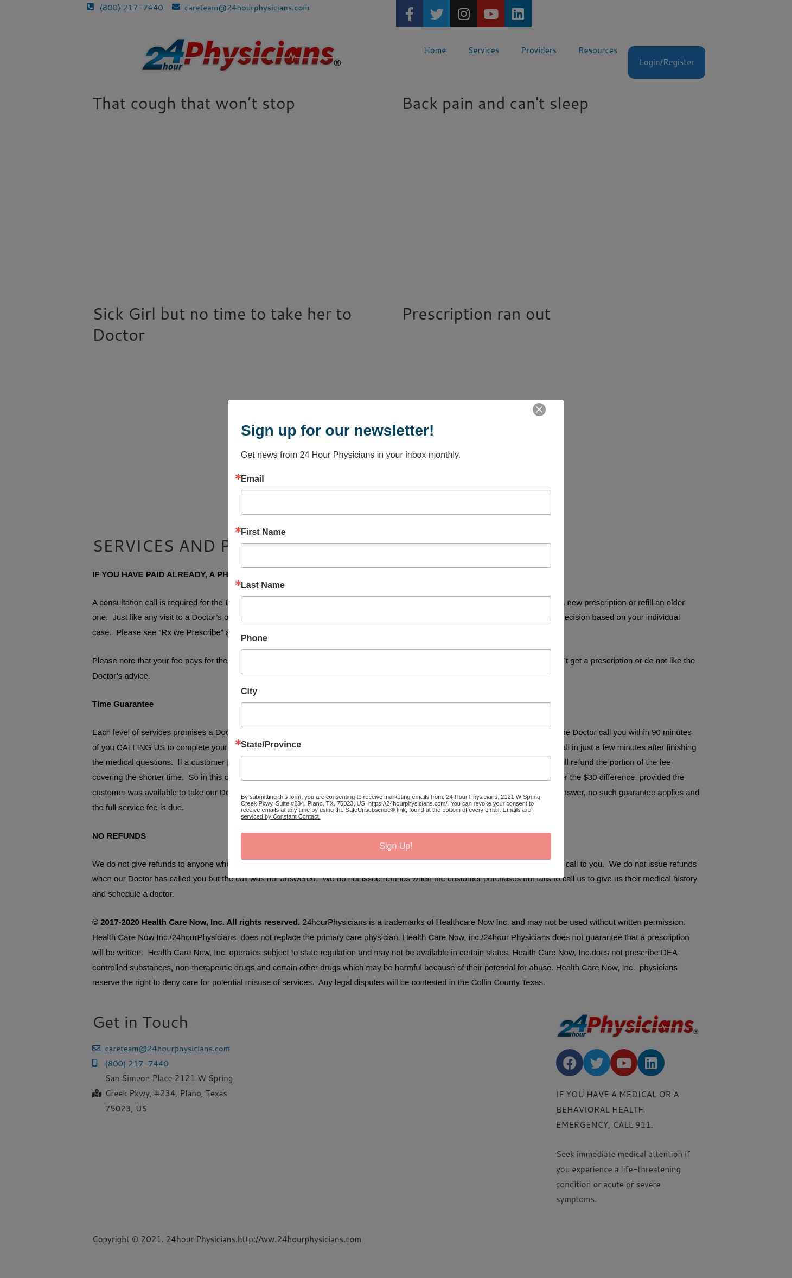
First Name (263, 532)
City (249, 691)
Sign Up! (395, 846)
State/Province (271, 744)
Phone (254, 638)
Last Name (263, 585)
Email (252, 479)
